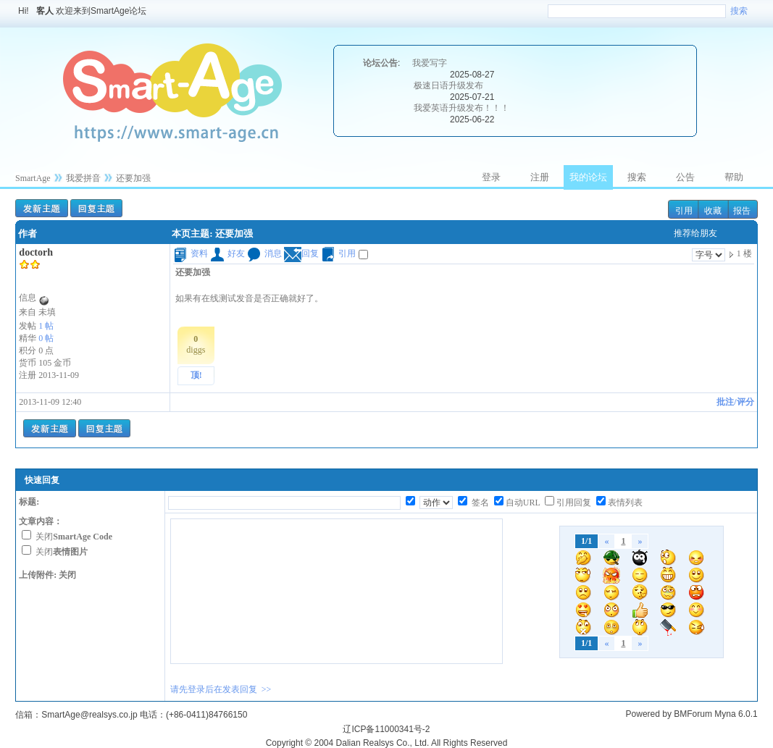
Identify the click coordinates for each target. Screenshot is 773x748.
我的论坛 (588, 177)
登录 (491, 177)
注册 (539, 177)
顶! (196, 375)
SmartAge (33, 178)
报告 (742, 211)
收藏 (713, 211)
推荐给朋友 (695, 233)
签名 (479, 502)
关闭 (73, 536)
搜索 (739, 11)
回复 (301, 253)
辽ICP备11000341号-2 (386, 729)
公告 (685, 177)
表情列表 (625, 502)
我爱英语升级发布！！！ (461, 108)
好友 (227, 253)
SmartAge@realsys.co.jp (89, 715)
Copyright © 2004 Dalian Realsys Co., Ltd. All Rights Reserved (387, 743)
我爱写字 (429, 63)
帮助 (733, 177)
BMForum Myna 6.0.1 (715, 714)
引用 (684, 211)
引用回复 (573, 502)
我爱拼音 (83, 178)
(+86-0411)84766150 (206, 715)
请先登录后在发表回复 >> (221, 689)
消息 (264, 253)
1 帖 (46, 326)
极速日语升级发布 (448, 85)
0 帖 (46, 338)
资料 (190, 253)
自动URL (523, 502)
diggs (195, 344)
